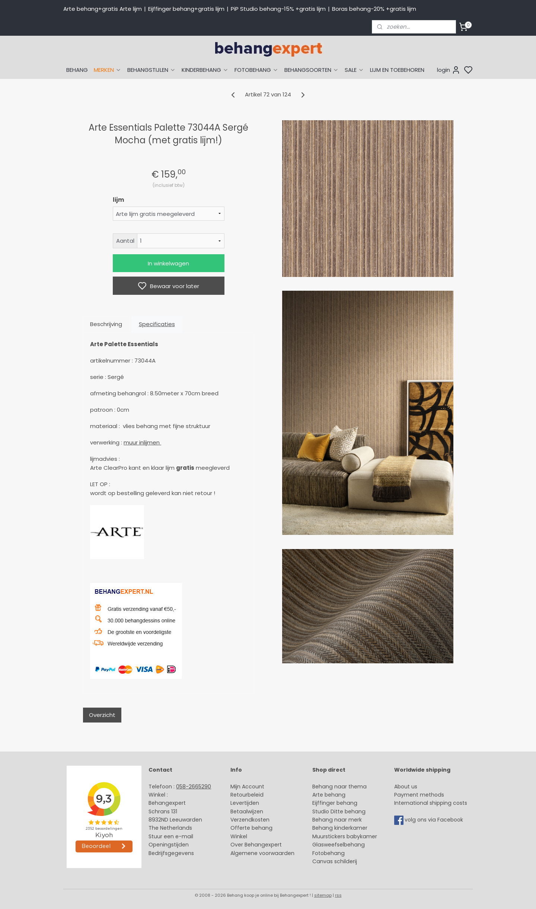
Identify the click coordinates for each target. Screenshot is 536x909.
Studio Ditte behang (339, 811)
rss (338, 895)
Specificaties (157, 324)
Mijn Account (247, 786)
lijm (118, 200)
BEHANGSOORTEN (311, 70)
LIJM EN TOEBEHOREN (397, 70)
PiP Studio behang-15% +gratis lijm (278, 9)
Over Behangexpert (256, 844)
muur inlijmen (142, 442)
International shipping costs (430, 803)
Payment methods (419, 794)
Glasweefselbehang (338, 844)
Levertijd (241, 803)
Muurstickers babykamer (344, 836)
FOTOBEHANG (256, 70)
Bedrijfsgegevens (171, 853)
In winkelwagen (168, 263)
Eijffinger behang (334, 803)
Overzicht (102, 715)
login (448, 70)
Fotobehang (328, 853)
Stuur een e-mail (172, 836)
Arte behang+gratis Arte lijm (102, 9)
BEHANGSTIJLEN (151, 70)
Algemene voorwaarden (262, 853)
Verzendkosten (249, 819)
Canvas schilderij (334, 861)
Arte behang (328, 794)
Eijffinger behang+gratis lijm (186, 9)
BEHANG (77, 70)
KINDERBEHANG (205, 70)
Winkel (238, 836)
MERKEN (107, 70)
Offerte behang (251, 828)
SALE (354, 70)
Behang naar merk (337, 819)
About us (405, 786)
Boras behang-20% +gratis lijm (374, 9)
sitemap (323, 895)
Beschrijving (106, 324)
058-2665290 (193, 786)
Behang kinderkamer (339, 828)
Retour (239, 794)
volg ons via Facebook (435, 819)
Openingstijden (169, 844)
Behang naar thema (339, 786)
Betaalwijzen (246, 811)
